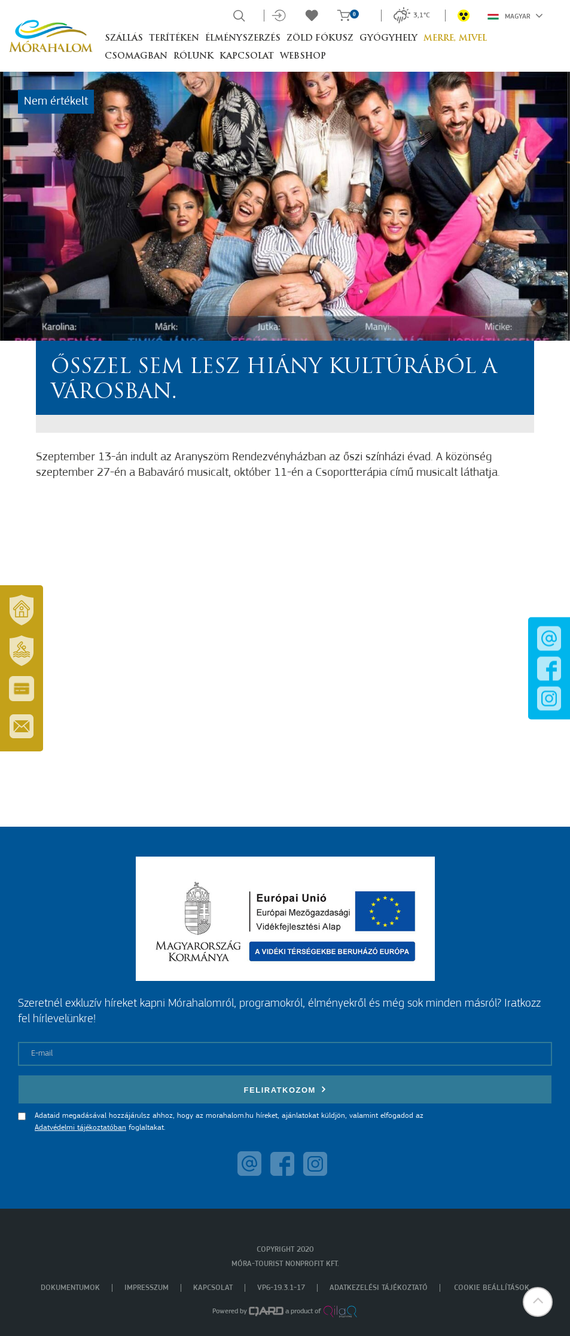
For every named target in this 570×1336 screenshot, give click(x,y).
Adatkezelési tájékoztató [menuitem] (379, 1288)
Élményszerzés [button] (243, 38)
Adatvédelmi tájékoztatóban (80, 1128)
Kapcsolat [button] (247, 56)
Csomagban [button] (136, 56)
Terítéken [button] (174, 38)
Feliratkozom (285, 1089)
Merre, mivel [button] (455, 38)
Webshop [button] (303, 56)
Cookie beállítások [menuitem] (491, 1288)
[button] (537, 1303)
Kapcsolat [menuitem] (213, 1288)
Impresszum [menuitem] (146, 1288)
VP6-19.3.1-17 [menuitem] (281, 1288)
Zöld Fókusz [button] (319, 38)
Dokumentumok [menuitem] (70, 1288)
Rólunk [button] (193, 56)
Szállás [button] (124, 38)
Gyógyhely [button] (388, 38)
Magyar (515, 16)
